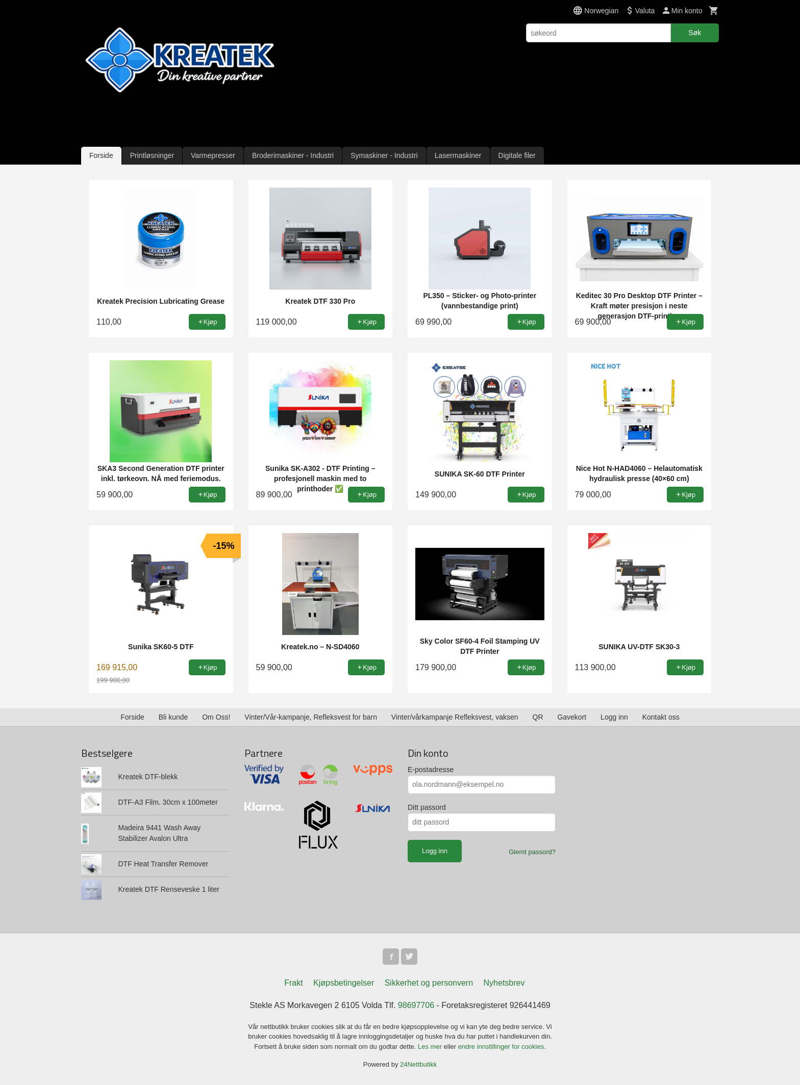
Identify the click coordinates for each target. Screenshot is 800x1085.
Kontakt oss (661, 717)
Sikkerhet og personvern (429, 982)
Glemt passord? (532, 852)
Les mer (431, 1046)
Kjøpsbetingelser (343, 982)
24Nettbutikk (418, 1064)
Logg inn (614, 717)
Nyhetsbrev (504, 982)
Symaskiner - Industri (384, 155)
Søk (694, 33)
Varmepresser (213, 155)
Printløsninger (152, 155)
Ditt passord (427, 807)
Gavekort (571, 717)
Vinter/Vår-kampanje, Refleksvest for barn (310, 717)
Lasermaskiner (458, 155)
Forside (101, 155)
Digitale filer (517, 155)
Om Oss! (216, 717)
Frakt (293, 982)
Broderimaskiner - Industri (293, 155)
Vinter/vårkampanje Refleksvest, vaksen (454, 717)
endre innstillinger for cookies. (502, 1046)
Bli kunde (173, 717)
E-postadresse (431, 769)
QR (538, 717)
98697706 (416, 1005)
